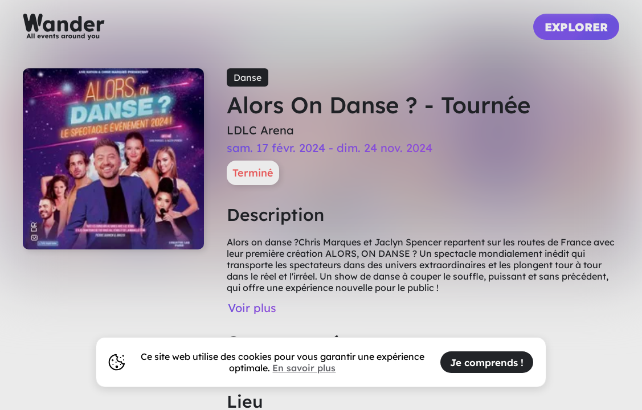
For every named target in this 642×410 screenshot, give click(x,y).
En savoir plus (304, 368)
